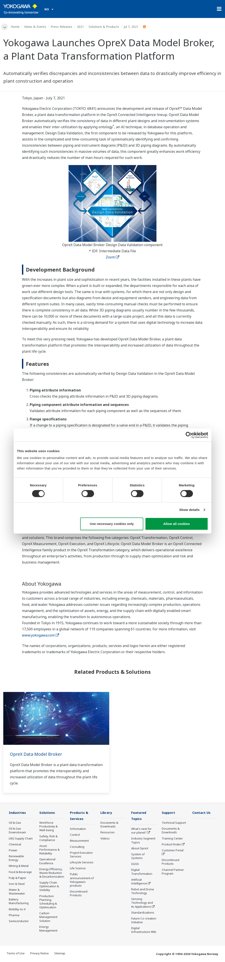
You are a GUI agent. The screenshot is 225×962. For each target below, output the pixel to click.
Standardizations (142, 913)
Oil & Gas (15, 823)
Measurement (79, 841)
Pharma (14, 915)
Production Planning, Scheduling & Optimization (48, 901)
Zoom (112, 257)
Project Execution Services (81, 855)
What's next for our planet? (141, 831)
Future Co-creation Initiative (143, 921)
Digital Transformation (141, 872)
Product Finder (171, 844)
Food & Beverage (20, 872)
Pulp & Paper (17, 878)
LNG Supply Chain (21, 839)
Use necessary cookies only (112, 524)
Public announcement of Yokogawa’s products (82, 880)
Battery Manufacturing (19, 901)
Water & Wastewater (17, 892)
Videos (105, 839)
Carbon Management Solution (48, 917)
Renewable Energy (16, 858)
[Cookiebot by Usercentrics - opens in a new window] (189, 435)
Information (78, 829)
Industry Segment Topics (143, 841)
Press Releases (62, 27)
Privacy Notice (39, 954)
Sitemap (59, 954)
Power (13, 851)
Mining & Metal (19, 866)
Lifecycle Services (81, 863)
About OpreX (139, 849)
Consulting (77, 847)
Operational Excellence (47, 861)
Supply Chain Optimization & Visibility (49, 886)
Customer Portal (172, 851)
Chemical (15, 844)
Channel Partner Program (173, 872)
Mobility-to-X (17, 909)
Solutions (47, 813)
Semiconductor (19, 921)
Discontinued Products (78, 894)
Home (15, 27)
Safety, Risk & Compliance (48, 838)
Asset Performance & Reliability (49, 850)
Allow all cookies (176, 524)
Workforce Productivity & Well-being (48, 826)
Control (75, 835)
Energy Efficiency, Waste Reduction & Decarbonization (51, 873)
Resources (107, 833)
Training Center (172, 839)
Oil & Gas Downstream (17, 831)
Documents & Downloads (109, 825)
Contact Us (201, 813)
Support (169, 813)
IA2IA (135, 864)
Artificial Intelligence (139, 882)
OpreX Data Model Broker (37, 754)
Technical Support (174, 823)
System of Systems (138, 857)
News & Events (35, 27)
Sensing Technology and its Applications (142, 903)
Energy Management (48, 929)
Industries (18, 813)
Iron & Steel (17, 884)
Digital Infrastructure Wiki (143, 930)
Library (106, 813)
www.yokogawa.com (40, 635)
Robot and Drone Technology (142, 892)
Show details (189, 510)
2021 (80, 27)
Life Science (78, 869)
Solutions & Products (104, 27)
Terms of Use (16, 954)
